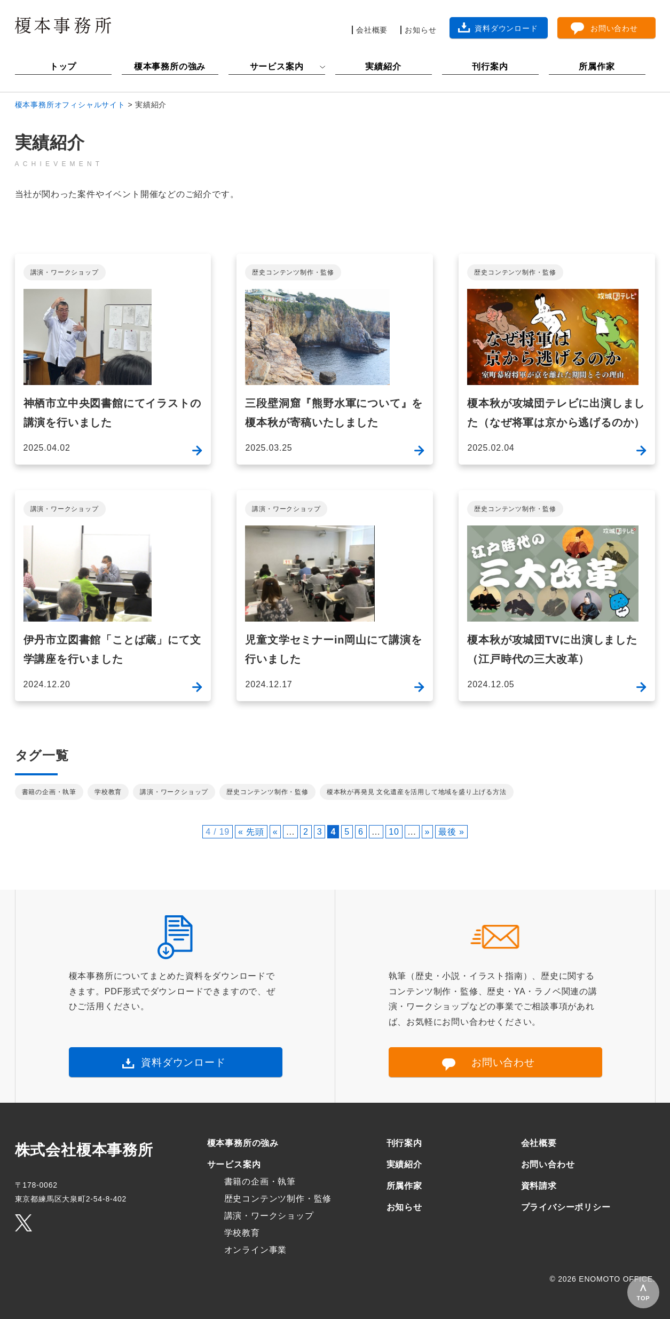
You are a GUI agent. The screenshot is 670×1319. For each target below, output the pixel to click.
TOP (643, 1298)
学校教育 (108, 792)
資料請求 (539, 1185)
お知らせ (404, 1207)
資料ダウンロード (183, 1062)
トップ (63, 66)
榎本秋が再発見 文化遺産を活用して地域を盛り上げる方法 (417, 792)
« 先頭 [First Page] (251, 831)
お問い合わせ (503, 1062)
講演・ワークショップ (64, 272)
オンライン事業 (255, 1249)
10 (394, 831)
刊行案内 (490, 66)
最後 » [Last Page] (451, 831)
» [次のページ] (427, 831)
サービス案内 (277, 66)
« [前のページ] (275, 831)
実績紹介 (383, 66)
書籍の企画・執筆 (49, 792)
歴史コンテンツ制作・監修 (293, 272)
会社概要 (539, 1143)
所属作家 (596, 66)
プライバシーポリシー (566, 1207)
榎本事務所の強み (170, 66)
